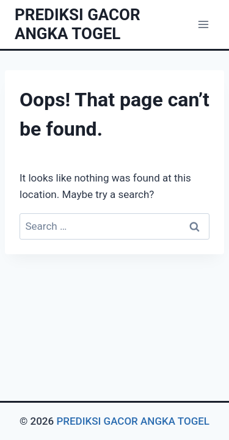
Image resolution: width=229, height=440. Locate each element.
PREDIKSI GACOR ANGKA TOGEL (132, 421)
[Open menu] (203, 24)
